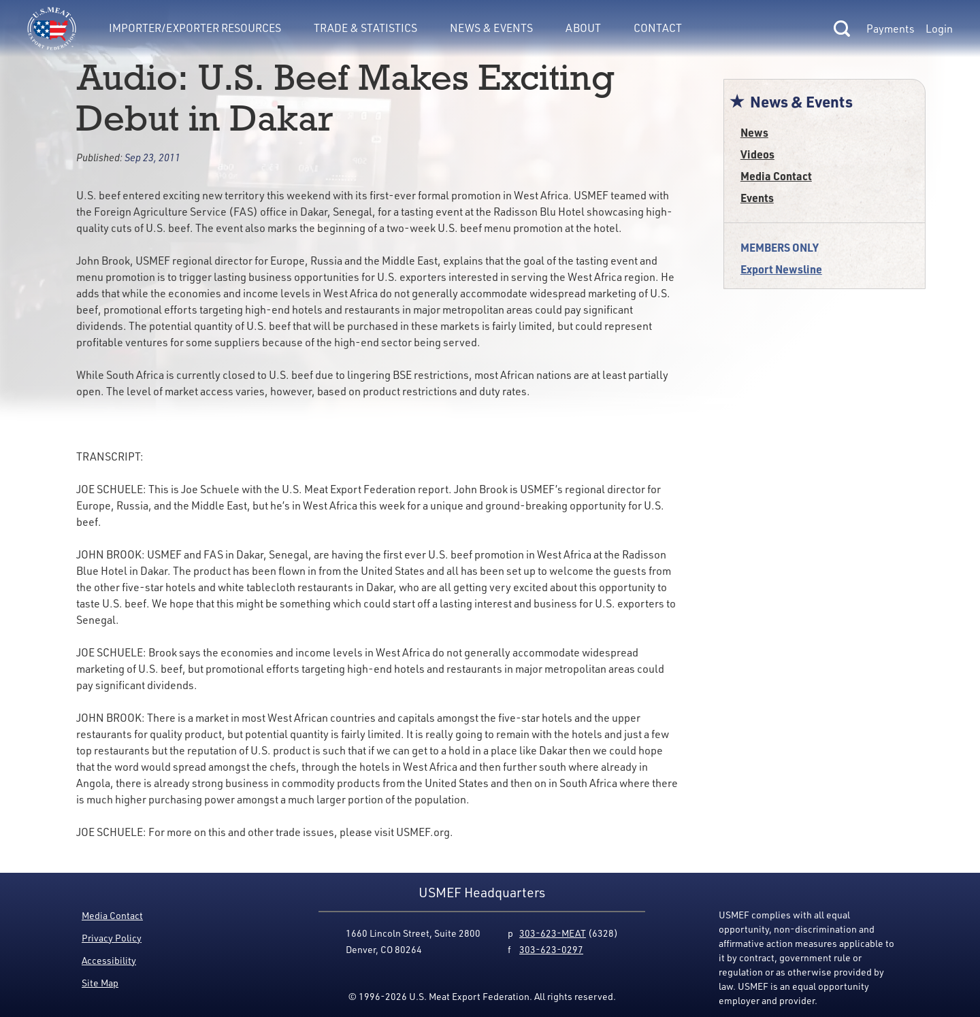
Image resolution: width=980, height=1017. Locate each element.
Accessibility (109, 960)
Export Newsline (781, 269)
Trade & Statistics (365, 28)
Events (757, 197)
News (754, 132)
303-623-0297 (551, 949)
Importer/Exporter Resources (195, 28)
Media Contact (776, 176)
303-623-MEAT (552, 933)
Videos (757, 154)
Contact (658, 28)
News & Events (491, 28)
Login (939, 28)
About (583, 28)
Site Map (100, 982)
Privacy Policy (112, 938)
